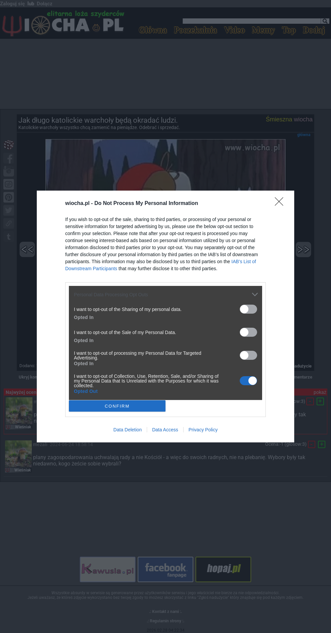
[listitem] (165, 294)
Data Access (165, 429)
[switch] (248, 309)
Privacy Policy (203, 429)
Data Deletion (127, 429)
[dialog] (165, 316)
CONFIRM (117, 405)
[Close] (281, 203)
